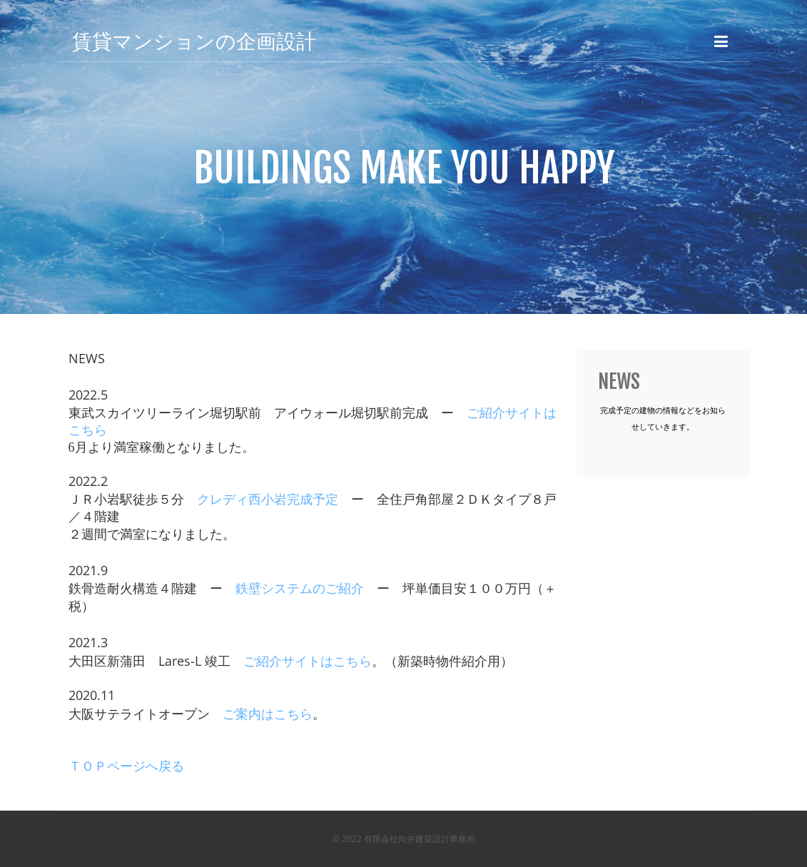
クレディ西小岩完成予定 (267, 499)
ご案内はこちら (268, 714)
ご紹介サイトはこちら (307, 661)
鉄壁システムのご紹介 (299, 589)
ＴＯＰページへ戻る (126, 766)
